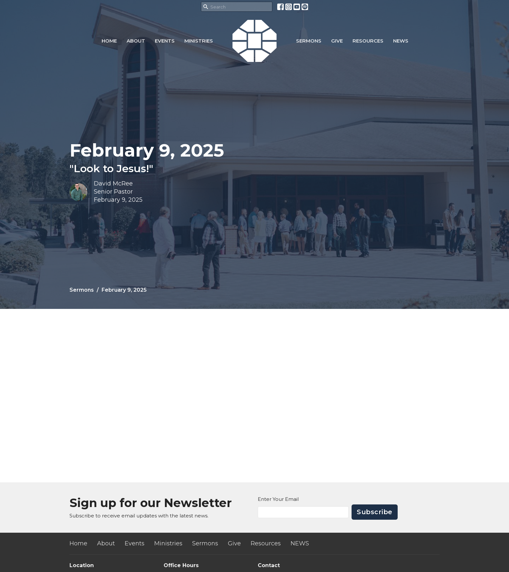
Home (109, 41)
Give (337, 41)
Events (165, 41)
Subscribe (374, 512)
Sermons (308, 41)
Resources (368, 41)
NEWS (400, 41)
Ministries (198, 41)
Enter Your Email (278, 499)
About (136, 41)
